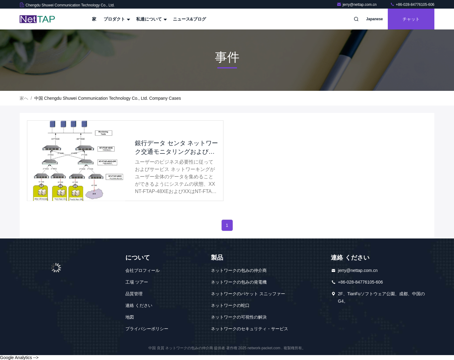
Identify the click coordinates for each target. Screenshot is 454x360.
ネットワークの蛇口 (230, 305)
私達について (151, 19)
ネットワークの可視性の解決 (239, 317)
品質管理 (134, 293)
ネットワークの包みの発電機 (239, 282)
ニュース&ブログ (189, 19)
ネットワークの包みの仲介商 (239, 270)
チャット (411, 19)
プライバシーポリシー (146, 328)
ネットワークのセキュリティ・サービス (249, 328)
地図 (129, 317)
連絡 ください (138, 305)
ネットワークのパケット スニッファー (248, 293)
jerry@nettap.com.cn (357, 4)
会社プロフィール (142, 270)
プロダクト (116, 19)
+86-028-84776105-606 (412, 4)
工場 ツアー (136, 282)
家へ (24, 98)
